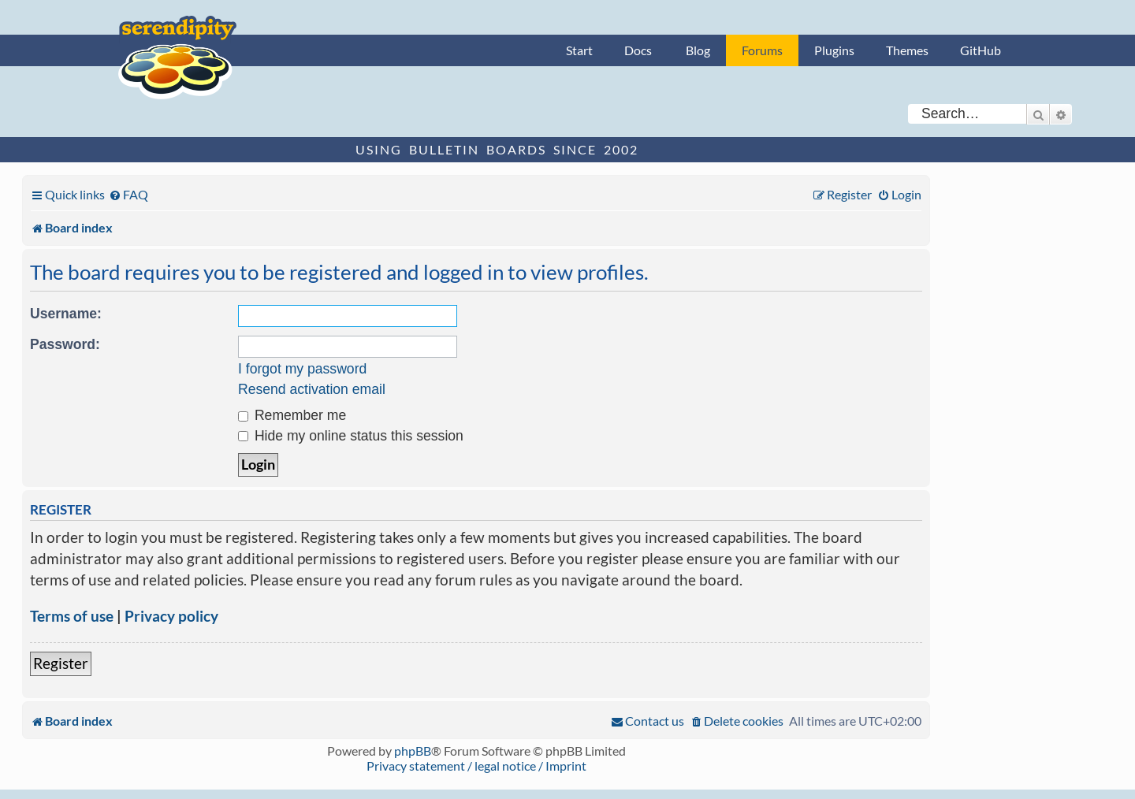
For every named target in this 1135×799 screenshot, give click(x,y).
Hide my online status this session (350, 436)
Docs (638, 50)
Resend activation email (311, 389)
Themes (907, 50)
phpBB (412, 750)
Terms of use (72, 616)
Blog (698, 50)
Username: (66, 313)
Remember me (292, 415)
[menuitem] (128, 194)
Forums (762, 50)
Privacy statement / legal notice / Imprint (476, 765)
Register (60, 663)
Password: (65, 344)
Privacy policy (171, 616)
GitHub (980, 50)
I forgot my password (302, 369)
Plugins (834, 50)
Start (579, 50)
